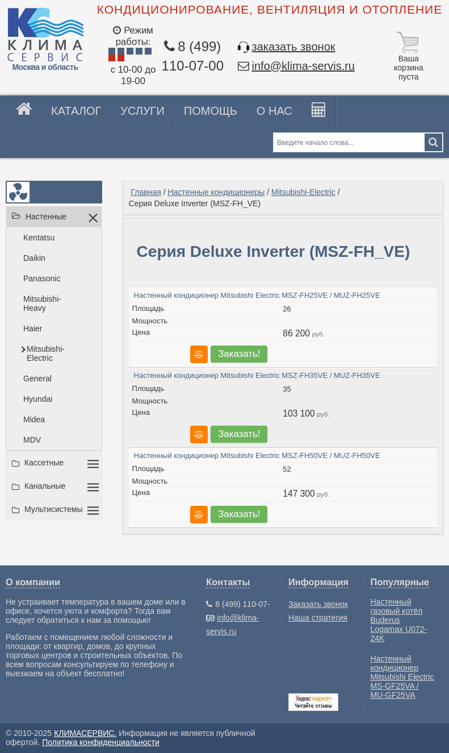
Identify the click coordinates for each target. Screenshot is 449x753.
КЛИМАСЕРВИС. (85, 733)
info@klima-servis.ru (303, 66)
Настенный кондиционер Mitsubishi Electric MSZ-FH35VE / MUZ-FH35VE (257, 375)
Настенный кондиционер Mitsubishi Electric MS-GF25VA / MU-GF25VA (402, 677)
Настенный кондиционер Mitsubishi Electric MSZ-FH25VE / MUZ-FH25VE (257, 295)
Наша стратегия (317, 617)
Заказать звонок (318, 604)
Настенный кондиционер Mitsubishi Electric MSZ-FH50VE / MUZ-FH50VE (257, 455)
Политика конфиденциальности (101, 742)
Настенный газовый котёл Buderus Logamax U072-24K (398, 620)
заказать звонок (293, 46)
